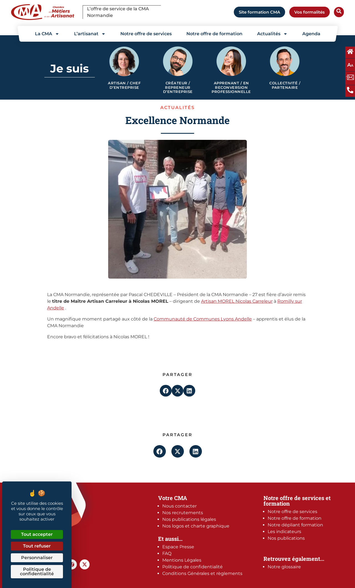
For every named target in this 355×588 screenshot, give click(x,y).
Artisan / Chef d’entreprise (124, 85)
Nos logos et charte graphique (195, 526)
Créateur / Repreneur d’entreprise (178, 87)
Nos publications (286, 538)
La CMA (47, 34)
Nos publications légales (189, 519)
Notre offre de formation (214, 33)
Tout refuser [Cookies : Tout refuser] (37, 546)
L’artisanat (90, 34)
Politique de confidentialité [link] (37, 571)
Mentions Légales (181, 560)
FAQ (166, 553)
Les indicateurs (284, 531)
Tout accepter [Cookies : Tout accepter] (37, 534)
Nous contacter (179, 506)
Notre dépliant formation (295, 525)
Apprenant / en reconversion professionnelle (231, 87)
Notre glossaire (284, 566)
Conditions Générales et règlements (202, 573)
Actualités (272, 34)
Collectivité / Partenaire (284, 85)
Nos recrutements (182, 512)
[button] (166, 391)
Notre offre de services (146, 33)
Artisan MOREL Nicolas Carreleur (237, 301)
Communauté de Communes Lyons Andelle (203, 319)
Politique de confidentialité (192, 566)
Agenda (311, 33)
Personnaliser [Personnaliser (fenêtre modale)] (37, 557)
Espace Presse (178, 546)
